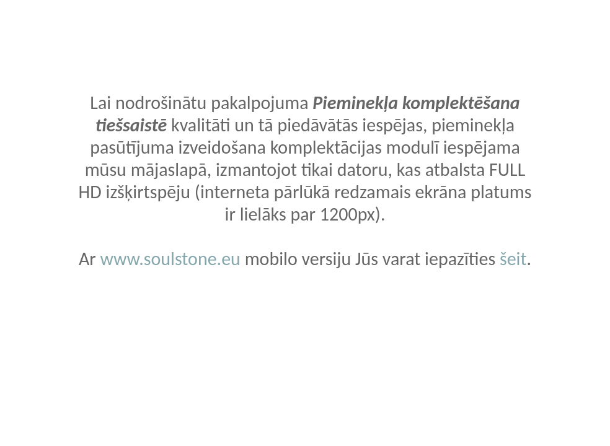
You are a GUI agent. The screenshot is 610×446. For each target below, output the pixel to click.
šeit (513, 258)
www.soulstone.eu (170, 258)
